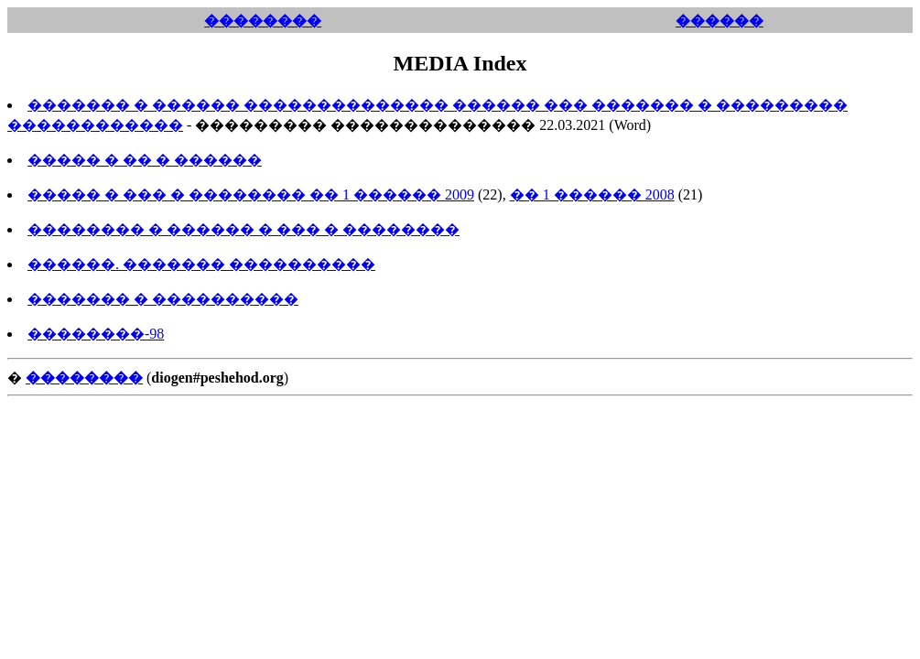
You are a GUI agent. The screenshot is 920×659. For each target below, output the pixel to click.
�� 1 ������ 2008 (592, 194)
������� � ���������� (162, 299)
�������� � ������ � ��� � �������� (243, 229)
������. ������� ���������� (201, 264)
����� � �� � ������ (144, 159)
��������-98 (95, 333)
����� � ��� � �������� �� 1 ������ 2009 (250, 194)
